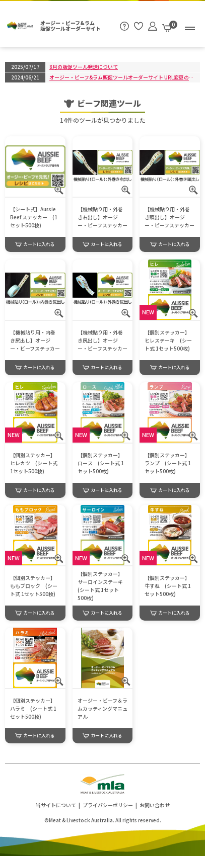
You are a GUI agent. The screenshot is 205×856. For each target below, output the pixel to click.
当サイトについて (56, 805)
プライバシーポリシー (108, 805)
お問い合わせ (155, 805)
